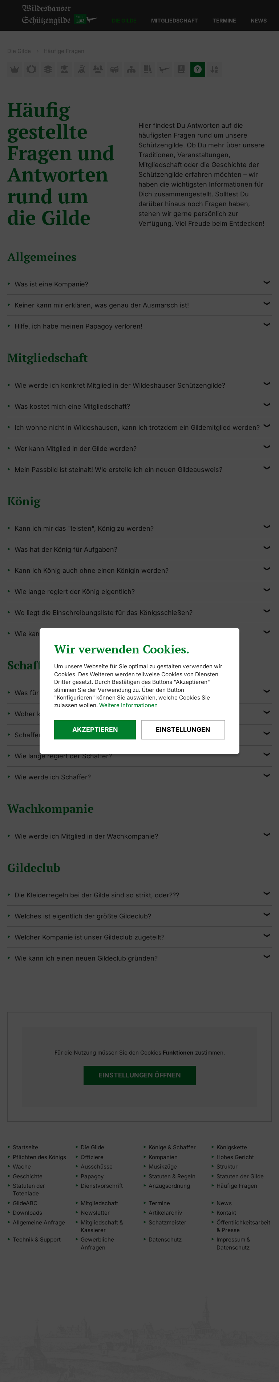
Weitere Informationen (128, 705)
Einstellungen (182, 730)
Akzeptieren (94, 730)
